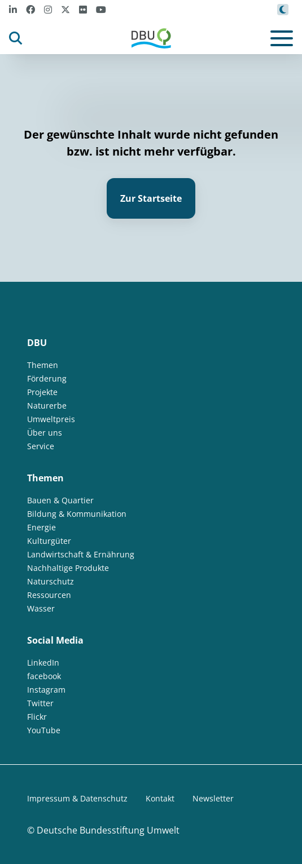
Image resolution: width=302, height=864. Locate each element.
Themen (42, 365)
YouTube (43, 730)
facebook (44, 676)
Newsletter (213, 798)
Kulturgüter (49, 540)
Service (40, 446)
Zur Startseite (151, 198)
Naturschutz (50, 581)
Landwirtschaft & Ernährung (80, 554)
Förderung (47, 378)
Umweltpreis (51, 419)
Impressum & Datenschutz (77, 798)
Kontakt (160, 798)
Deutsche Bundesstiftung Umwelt (108, 830)
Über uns (44, 432)
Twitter (40, 703)
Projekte (42, 392)
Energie (41, 527)
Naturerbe (47, 405)
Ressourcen (49, 595)
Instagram (46, 689)
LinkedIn (43, 662)
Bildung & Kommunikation (76, 513)
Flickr (37, 716)
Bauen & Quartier (60, 500)
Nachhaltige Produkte (68, 567)
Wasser (41, 608)
